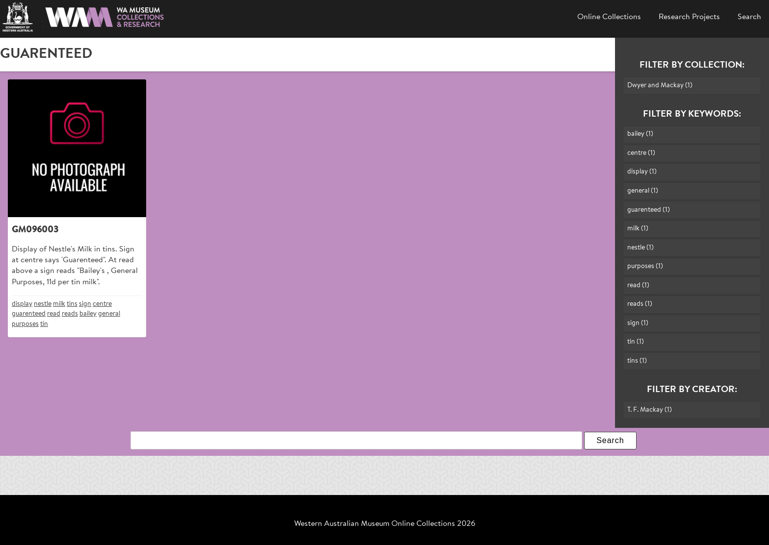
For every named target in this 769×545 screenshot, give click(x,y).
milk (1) (637, 228)
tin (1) (635, 342)
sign (85, 304)
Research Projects (689, 17)
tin (44, 324)
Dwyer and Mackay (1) (659, 85)
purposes (25, 324)
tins (72, 304)
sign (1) (637, 323)
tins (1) (637, 361)
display (22, 304)
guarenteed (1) (648, 210)
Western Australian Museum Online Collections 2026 (384, 524)
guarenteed (29, 314)
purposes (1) (645, 266)
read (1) (638, 285)
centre (102, 304)
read (53, 314)
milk (59, 304)
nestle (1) (640, 247)
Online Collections (609, 17)
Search (749, 17)
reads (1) (639, 304)
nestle (42, 304)
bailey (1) (640, 134)
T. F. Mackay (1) (649, 410)
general (109, 314)
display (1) (642, 171)
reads (70, 314)
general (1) (642, 191)
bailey (88, 314)
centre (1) (641, 153)
